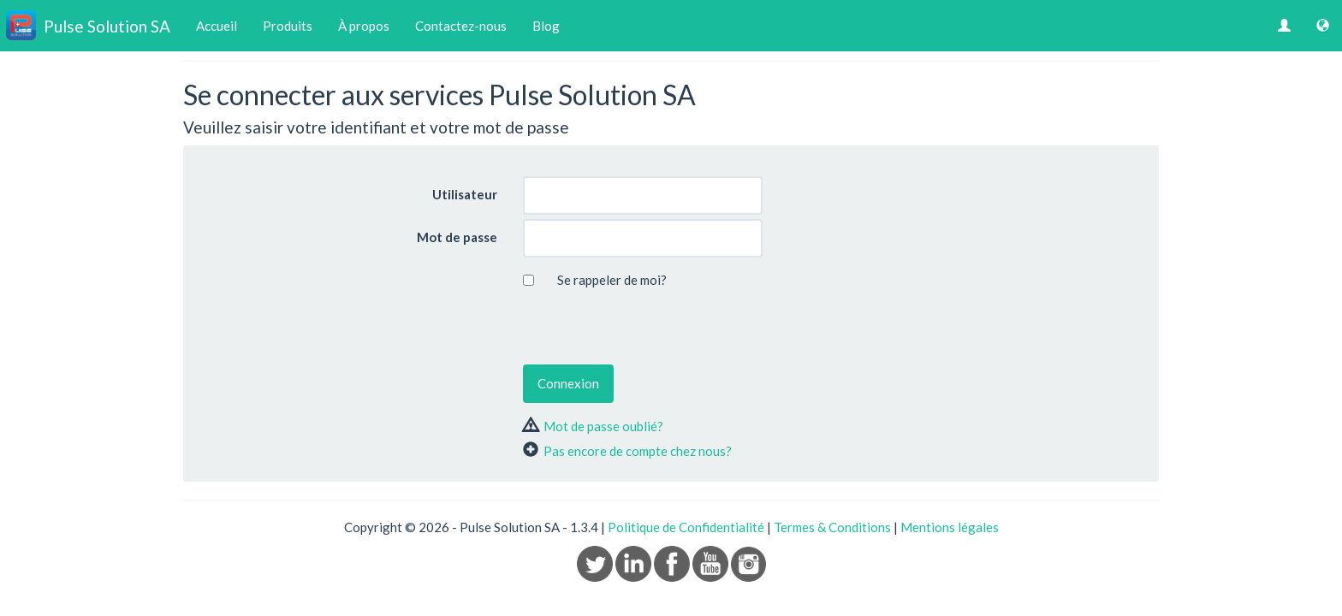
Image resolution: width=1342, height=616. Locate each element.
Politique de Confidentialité (686, 527)
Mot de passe (457, 237)
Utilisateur (464, 194)
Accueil (216, 25)
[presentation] (653, 326)
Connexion (568, 383)
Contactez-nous (461, 25)
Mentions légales (949, 527)
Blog (546, 25)
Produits (287, 25)
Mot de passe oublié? (603, 426)
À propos (363, 25)
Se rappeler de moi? (612, 279)
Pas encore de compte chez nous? (637, 451)
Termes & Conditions (832, 527)
